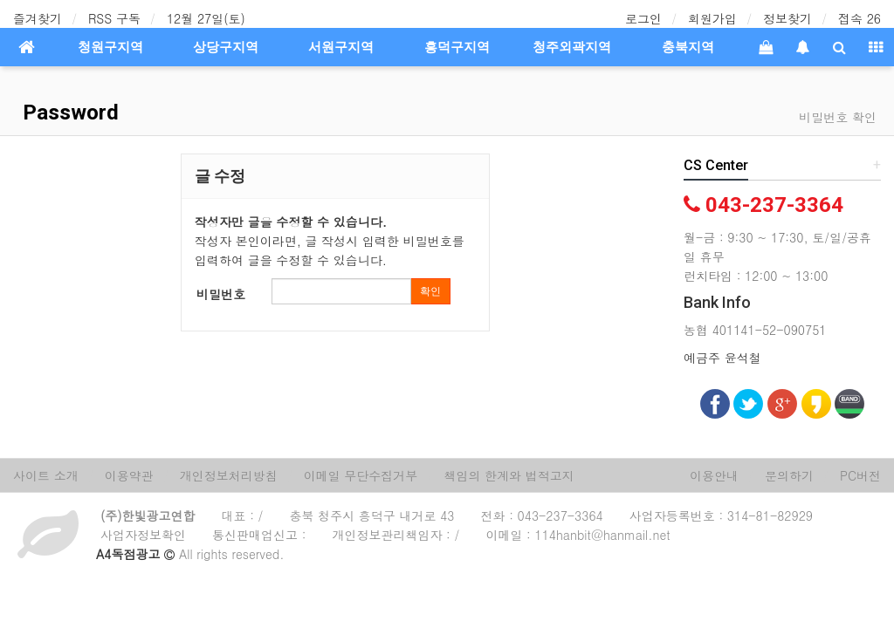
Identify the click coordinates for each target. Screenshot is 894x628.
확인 (430, 291)
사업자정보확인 (143, 534)
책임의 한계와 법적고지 (509, 475)
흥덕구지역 (457, 47)
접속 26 (859, 18)
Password (68, 112)
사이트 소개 (46, 475)
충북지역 (688, 47)
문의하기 (789, 475)
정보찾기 (787, 18)
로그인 (643, 18)
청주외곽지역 (572, 47)
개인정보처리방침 (229, 475)
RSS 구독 (114, 18)
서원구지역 (341, 47)
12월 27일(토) (206, 18)
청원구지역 (110, 47)
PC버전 (860, 475)
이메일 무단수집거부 (361, 475)
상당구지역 (225, 47)
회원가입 (712, 18)
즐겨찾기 (37, 18)
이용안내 (714, 475)
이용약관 (129, 475)
